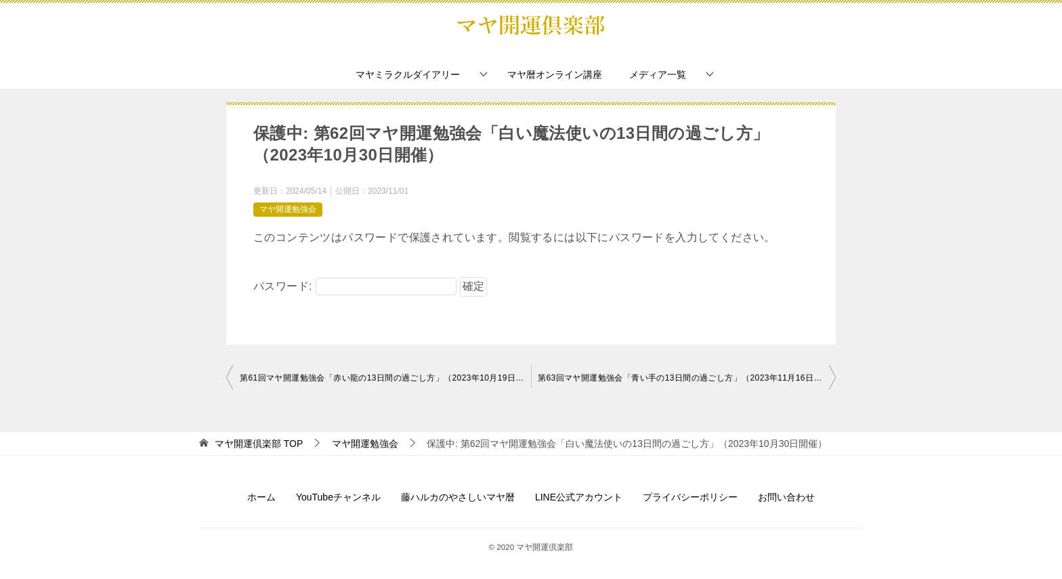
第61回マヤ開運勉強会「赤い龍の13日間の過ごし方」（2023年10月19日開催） (385, 378)
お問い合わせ (786, 497)
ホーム (261, 497)
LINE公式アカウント (578, 497)
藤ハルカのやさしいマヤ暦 (458, 497)
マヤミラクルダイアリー (408, 74)
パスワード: (354, 286)
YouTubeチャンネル (338, 497)
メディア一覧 (657, 74)
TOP (259, 443)
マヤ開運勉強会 (287, 209)
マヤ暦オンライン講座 (554, 74)
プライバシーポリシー (690, 497)
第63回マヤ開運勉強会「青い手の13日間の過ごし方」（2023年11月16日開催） (687, 378)
